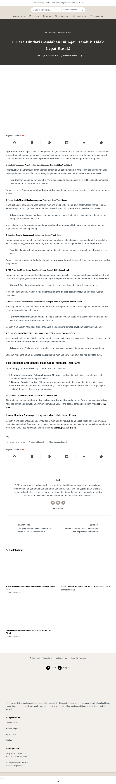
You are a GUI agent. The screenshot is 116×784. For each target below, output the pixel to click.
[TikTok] (51, 668)
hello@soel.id (17, 766)
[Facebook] (14, 142)
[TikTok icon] (63, 503)
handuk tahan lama (16, 442)
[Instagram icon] (58, 503)
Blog (54, 32)
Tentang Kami (34, 658)
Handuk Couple (62, 16)
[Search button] (82, 10)
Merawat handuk (36, 442)
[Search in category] (70, 10)
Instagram (61, 428)
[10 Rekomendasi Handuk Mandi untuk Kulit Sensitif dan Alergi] (31, 613)
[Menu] (108, 9)
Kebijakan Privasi (61, 658)
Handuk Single (79, 16)
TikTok (74, 428)
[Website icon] (53, 503)
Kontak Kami (47, 658)
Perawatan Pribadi (64, 32)
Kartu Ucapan (96, 16)
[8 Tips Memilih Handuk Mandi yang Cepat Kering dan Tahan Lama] (31, 568)
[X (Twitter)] (32, 142)
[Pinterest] (49, 142)
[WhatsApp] (101, 142)
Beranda (48, 32)
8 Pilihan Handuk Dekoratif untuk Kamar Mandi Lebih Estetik (85, 587)
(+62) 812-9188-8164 (18, 754)
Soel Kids (34, 16)
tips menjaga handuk (58, 442)
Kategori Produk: (19, 16)
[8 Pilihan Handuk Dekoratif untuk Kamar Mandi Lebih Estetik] (85, 568)
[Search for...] (46, 10)
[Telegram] (84, 142)
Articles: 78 (58, 508)
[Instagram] (64, 668)
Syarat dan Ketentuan (78, 658)
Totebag (47, 16)
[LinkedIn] (66, 142)
